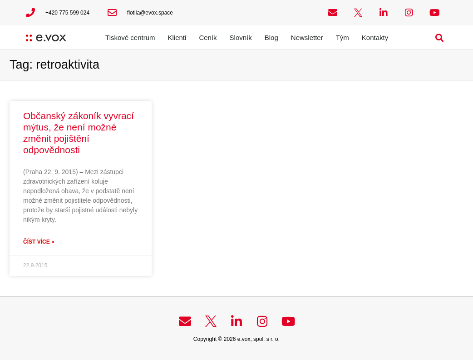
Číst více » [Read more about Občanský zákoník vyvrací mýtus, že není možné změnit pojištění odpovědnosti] (38, 242)
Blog (271, 37)
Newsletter (307, 37)
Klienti (177, 37)
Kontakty (375, 37)
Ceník (208, 37)
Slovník (241, 37)
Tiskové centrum (130, 37)
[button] (439, 37)
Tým (342, 37)
